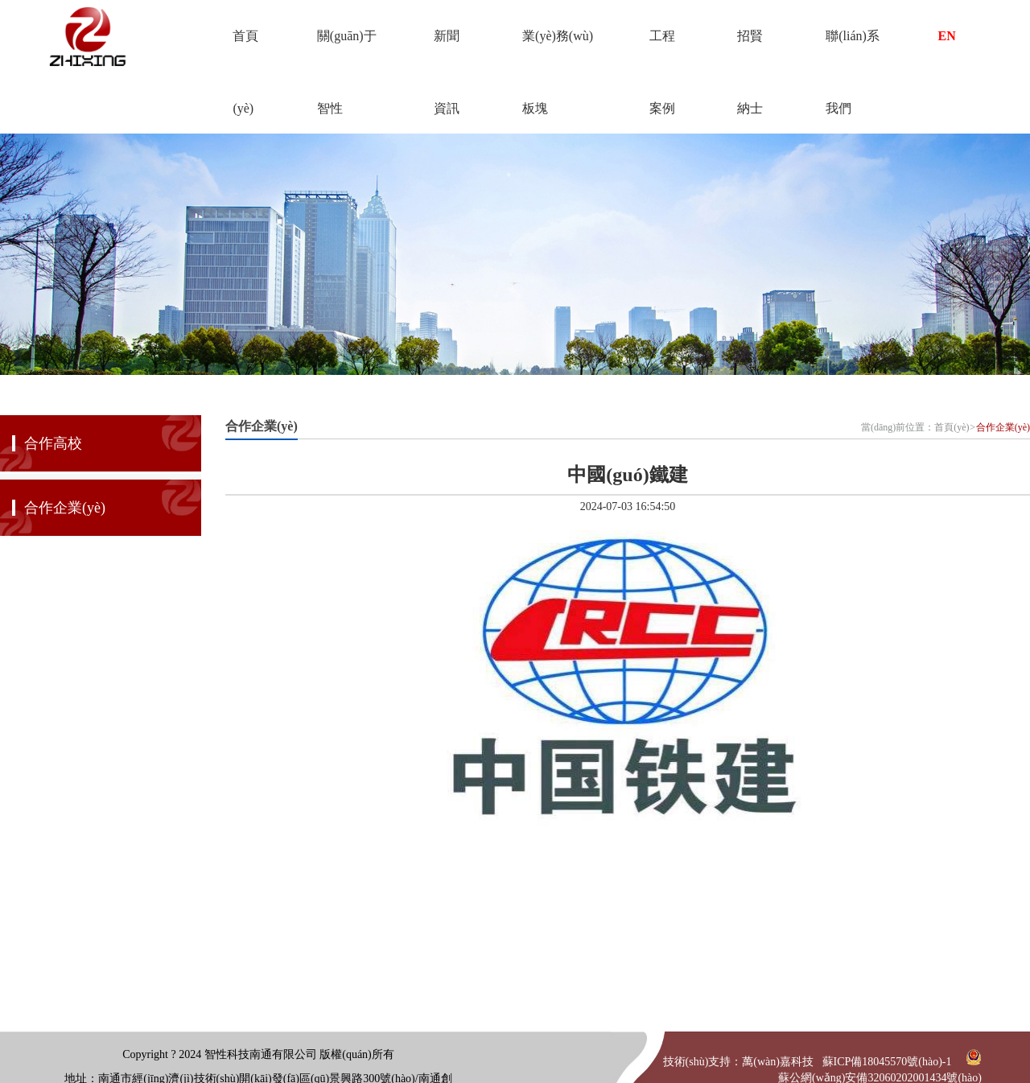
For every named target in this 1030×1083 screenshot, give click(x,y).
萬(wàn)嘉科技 (778, 1062)
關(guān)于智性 (347, 50)
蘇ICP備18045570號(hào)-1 (887, 1062)
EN (947, 36)
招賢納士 (750, 50)
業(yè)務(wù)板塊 (557, 50)
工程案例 (662, 50)
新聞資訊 (446, 50)
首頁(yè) (245, 50)
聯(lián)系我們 (853, 50)
